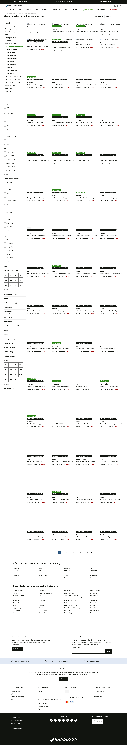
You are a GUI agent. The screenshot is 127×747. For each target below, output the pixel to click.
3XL (11, 283)
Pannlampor (17, 612)
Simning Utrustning (10, 41)
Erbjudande (13, 212)
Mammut (67, 579)
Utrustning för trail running (13, 83)
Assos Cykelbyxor (95, 592)
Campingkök (42, 592)
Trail (36, 9)
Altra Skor (93, 607)
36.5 (20, 368)
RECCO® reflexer (13, 351)
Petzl (91, 579)
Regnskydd (13, 325)
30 (80, 554)
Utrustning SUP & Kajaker (12, 86)
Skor (20, 9)
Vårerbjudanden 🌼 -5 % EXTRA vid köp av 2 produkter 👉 (63, 13)
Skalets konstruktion (13, 298)
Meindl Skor (67, 612)
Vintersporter (56, 9)
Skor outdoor (9, 44)
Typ (13, 239)
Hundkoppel (93, 602)
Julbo (91, 569)
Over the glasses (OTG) (13, 329)
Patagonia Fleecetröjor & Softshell (74, 599)
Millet (40, 572)
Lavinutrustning (12, 53)
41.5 (11, 383)
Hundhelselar (94, 599)
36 (15, 368)
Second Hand (87, 10)
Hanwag (92, 574)
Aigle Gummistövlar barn (71, 597)
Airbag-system (13, 346)
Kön (13, 100)
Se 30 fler (6, 207)
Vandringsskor (43, 599)
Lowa (14, 579)
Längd (13, 338)
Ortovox (15, 572)
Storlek (13, 269)
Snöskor (9, 71)
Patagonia (16, 569)
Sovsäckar (16, 614)
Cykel (65, 9)
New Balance (94, 572)
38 (15, 373)
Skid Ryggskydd (12, 74)
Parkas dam (16, 594)
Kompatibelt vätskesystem (13, 315)
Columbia (67, 572)
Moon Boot (42, 574)
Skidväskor (10, 77)
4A (6, 288)
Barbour (41, 579)
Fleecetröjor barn (69, 594)
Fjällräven (67, 569)
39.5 (11, 378)
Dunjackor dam (18, 592)
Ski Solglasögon (12, 62)
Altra (40, 569)
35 (5, 368)
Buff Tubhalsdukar (95, 609)
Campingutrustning (11, 32)
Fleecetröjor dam (18, 597)
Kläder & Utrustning (9, 29)
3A (20, 283)
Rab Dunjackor (94, 597)
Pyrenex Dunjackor (70, 602)
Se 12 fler (6, 387)
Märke (13, 302)
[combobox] (14, 121)
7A (20, 288)
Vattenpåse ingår (13, 342)
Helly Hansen (43, 577)
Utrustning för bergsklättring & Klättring (14, 80)
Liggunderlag (17, 609)
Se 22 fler (6, 265)
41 (5, 383)
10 (73, 554)
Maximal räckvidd (13, 392)
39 (5, 378)
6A (15, 288)
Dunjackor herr (17, 599)
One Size (6, 273)
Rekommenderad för (13, 182)
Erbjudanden (113, 9)
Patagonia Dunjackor (96, 614)
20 (77, 554)
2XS (12, 273)
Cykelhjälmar (43, 612)
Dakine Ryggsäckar (70, 614)
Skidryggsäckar (12, 68)
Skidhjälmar (11, 56)
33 (87, 554)
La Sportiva (16, 577)
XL (20, 278)
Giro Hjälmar (93, 594)
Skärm (13, 334)
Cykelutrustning (10, 35)
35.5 (11, 368)
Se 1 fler (6, 177)
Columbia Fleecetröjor (71, 607)
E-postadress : (77, 649)
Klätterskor (42, 607)
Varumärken (101, 9)
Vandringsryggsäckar (45, 594)
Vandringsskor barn (45, 609)
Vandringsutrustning (11, 89)
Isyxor (40, 597)
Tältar (15, 607)
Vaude (66, 577)
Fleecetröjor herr (18, 604)
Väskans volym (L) (13, 306)
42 (15, 383)
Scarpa (66, 574)
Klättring (44, 9)
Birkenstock (93, 577)
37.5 (11, 373)
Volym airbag (13, 355)
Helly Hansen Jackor (70, 604)
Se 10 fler (6, 293)
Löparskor (42, 604)
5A (10, 288)
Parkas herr (16, 602)
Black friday (8, 94)
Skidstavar (10, 65)
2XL (6, 283)
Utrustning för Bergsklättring (14, 50)
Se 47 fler (6, 147)
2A (15, 283)
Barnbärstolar (43, 614)
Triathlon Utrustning (11, 47)
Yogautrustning (9, 91)
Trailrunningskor (43, 602)
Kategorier (13, 26)
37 (5, 373)
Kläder (12, 9)
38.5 (20, 373)
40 (15, 378)
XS (17, 273)
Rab (14, 574)
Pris (13, 152)
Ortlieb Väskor (94, 604)
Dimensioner (13, 311)
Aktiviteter (75, 9)
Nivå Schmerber (13, 359)
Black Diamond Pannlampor (72, 609)
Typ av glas (13, 321)
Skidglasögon (11, 59)
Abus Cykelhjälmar (95, 612)
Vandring (28, 9)
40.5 (20, 378)
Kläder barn (67, 592)
